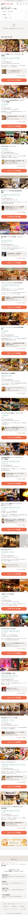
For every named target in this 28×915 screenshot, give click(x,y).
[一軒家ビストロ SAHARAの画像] (14, 585)
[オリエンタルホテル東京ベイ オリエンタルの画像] (14, 404)
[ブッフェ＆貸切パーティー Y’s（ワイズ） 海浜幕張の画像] (14, 45)
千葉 (16, 864)
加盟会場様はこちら (15, 906)
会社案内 (4, 903)
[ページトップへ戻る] (14, 858)
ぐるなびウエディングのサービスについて (10, 909)
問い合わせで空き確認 (14, 80)
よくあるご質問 (22, 909)
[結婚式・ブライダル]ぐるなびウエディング (9, 862)
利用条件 (13, 903)
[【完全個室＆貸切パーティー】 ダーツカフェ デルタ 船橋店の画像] (14, 448)
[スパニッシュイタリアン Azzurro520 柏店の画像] (14, 274)
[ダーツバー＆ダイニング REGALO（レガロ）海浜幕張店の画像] (14, 798)
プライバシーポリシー (21, 903)
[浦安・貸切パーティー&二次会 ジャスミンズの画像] (14, 228)
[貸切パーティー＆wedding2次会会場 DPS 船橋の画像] (14, 182)
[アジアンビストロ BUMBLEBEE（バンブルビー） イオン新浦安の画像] (14, 91)
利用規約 (9, 903)
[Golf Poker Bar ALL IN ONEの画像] (14, 620)
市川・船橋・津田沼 (22, 864)
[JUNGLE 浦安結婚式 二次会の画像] (14, 664)
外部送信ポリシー (7, 906)
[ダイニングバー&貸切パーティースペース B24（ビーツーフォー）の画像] (14, 494)
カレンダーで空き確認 (14, 126)
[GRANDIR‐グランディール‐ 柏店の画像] (14, 709)
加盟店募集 (22, 906)
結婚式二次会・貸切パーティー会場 (7, 864)
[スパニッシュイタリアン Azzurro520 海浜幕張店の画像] (14, 318)
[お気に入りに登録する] (25, 52)
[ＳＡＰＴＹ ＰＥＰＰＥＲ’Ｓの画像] (14, 753)
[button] (14, 876)
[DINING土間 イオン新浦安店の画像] (14, 364)
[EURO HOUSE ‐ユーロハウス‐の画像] (14, 137)
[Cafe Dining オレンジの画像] (14, 540)
